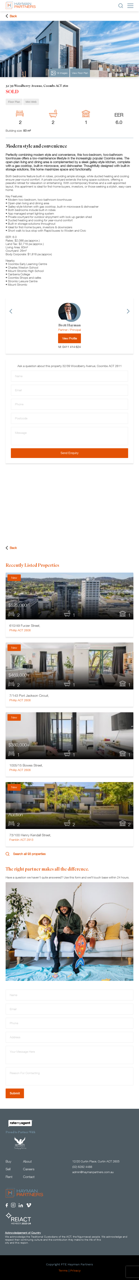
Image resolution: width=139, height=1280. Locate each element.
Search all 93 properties (26, 854)
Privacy (75, 1270)
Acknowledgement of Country (23, 1232)
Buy (8, 1162)
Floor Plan (14, 101)
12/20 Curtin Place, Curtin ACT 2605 (96, 1161)
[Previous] (10, 311)
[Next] (128, 311)
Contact (28, 1177)
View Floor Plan (80, 72)
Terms (63, 1270)
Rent (9, 1177)
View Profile (69, 338)
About (27, 1162)
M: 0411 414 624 (69, 346)
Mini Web (31, 101)
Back (11, 16)
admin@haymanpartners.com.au (93, 1172)
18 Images (59, 73)
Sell (8, 1169)
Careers (28, 1169)
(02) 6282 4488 (82, 1166)
